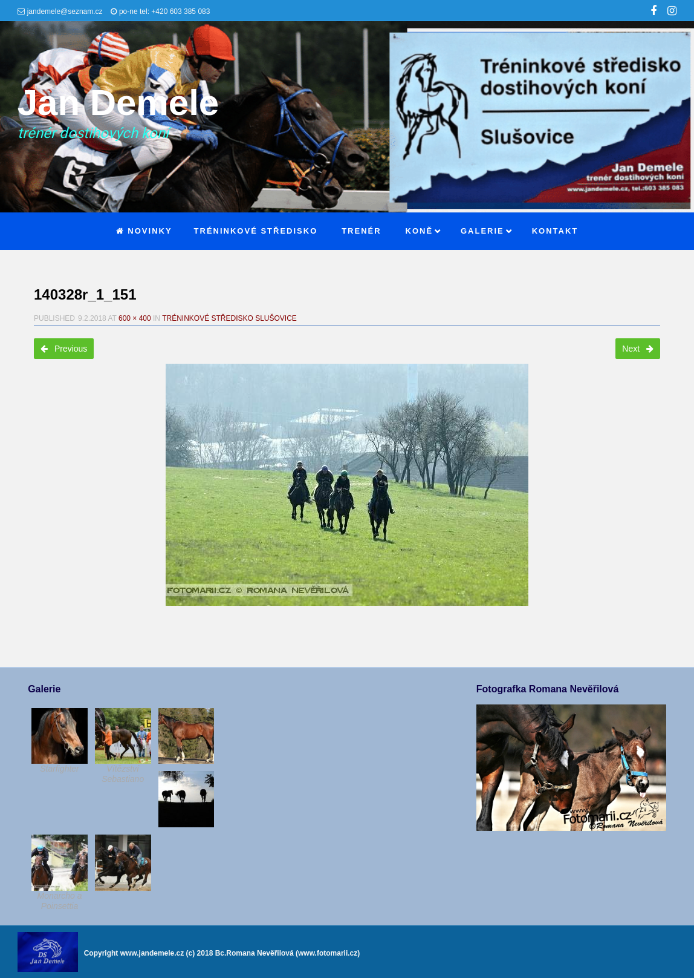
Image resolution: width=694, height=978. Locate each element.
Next (637, 348)
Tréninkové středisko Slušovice (229, 318)
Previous (64, 348)
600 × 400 (134, 318)
